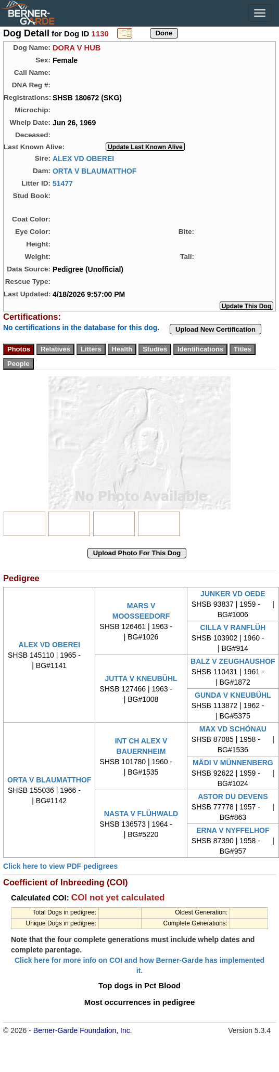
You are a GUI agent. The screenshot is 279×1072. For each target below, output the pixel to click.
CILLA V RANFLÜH (232, 627)
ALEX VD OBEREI (83, 158)
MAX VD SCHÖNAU (233, 729)
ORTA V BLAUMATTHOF (95, 170)
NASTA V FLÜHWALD (141, 813)
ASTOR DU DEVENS (233, 796)
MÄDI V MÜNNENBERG (233, 763)
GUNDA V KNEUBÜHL (233, 695)
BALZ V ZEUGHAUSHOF (233, 661)
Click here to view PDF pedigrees (60, 866)
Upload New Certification (215, 329)
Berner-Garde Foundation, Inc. (82, 1030)
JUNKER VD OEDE (232, 594)
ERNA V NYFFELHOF (232, 830)
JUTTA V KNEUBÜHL (141, 678)
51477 (63, 183)
